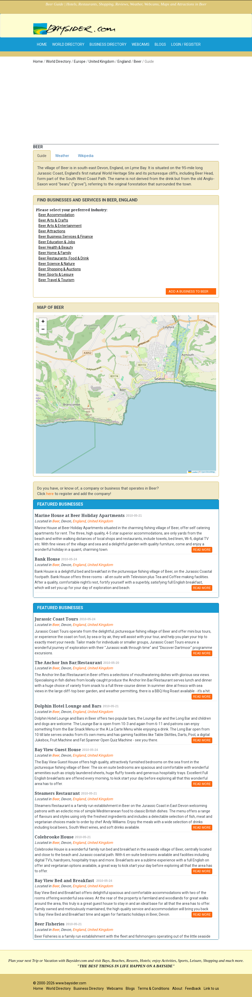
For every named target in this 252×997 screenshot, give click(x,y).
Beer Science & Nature (56, 264)
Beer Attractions (51, 231)
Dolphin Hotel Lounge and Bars (68, 706)
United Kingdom (101, 61)
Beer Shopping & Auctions (59, 269)
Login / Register (186, 44)
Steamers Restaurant (57, 793)
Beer (137, 61)
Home (38, 61)
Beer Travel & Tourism (56, 280)
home (42, 44)
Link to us (211, 988)
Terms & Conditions (153, 988)
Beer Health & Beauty (55, 247)
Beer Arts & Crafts (53, 220)
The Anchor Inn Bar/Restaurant (68, 662)
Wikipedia (85, 156)
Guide (41, 156)
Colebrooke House (54, 837)
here (50, 493)
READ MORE (202, 550)
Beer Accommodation (56, 215)
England (124, 61)
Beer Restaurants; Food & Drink (63, 258)
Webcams (140, 44)
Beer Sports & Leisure (56, 274)
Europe (79, 61)
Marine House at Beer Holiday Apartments (80, 515)
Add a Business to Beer (188, 291)
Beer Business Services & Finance (65, 236)
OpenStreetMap (208, 472)
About (177, 988)
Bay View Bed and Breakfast (65, 880)
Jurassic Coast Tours (56, 619)
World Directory (68, 44)
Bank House (47, 559)
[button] (43, 322)
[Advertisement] (126, 105)
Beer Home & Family (54, 253)
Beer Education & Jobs (56, 242)
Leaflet (193, 472)
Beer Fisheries (50, 924)
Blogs (160, 44)
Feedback (193, 988)
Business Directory (108, 44)
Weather (62, 156)
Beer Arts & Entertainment (60, 226)
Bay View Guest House (58, 749)
